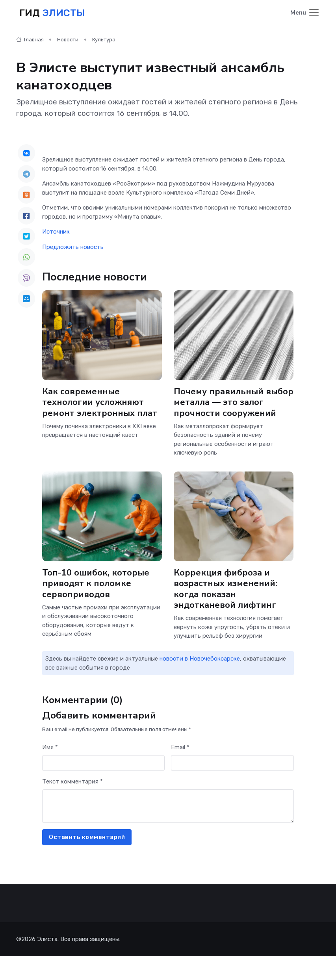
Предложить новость (73, 247)
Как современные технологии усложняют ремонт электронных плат (99, 402)
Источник (56, 231)
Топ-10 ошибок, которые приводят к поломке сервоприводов (95, 583)
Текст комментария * (72, 781)
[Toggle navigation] (305, 13)
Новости (67, 40)
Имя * (50, 747)
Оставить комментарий (87, 837)
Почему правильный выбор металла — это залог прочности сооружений (233, 402)
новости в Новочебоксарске (200, 658)
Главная (30, 40)
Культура (103, 40)
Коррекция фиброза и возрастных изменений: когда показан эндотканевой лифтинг (225, 589)
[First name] (103, 763)
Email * (180, 747)
